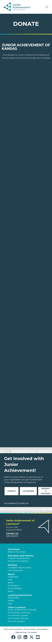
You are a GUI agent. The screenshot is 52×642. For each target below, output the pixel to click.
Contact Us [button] (12, 533)
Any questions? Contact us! (16, 503)
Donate (12, 491)
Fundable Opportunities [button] (19, 567)
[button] (14, 637)
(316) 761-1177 (12, 536)
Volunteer (28, 491)
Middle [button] (11, 600)
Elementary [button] (13, 598)
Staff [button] (10, 580)
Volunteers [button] (14, 549)
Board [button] (11, 583)
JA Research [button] (13, 585)
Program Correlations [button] (18, 561)
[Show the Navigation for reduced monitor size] (46, 7)
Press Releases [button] (15, 588)
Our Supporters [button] (15, 570)
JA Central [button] (32, 632)
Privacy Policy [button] (30, 629)
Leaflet (25, 512)
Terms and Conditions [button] (12, 629)
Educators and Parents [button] (20, 556)
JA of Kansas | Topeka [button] (18, 615)
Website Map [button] (21, 632)
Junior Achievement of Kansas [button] (22, 610)
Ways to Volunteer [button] (17, 552)
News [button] (10, 591)
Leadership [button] (13, 577)
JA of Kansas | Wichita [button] (18, 618)
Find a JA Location (16, 621)
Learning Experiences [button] (20, 595)
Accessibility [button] (42, 629)
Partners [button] (12, 565)
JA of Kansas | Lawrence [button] (19, 612)
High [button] (10, 603)
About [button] (11, 574)
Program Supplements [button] (19, 558)
